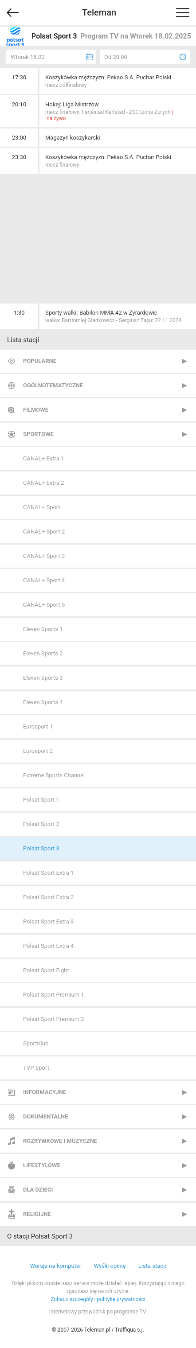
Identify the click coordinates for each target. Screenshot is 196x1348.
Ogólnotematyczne (53, 385)
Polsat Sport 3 (41, 848)
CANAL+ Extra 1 (43, 458)
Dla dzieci (38, 1189)
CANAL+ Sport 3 (44, 556)
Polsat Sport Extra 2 (48, 897)
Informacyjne (44, 1092)
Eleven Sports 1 (43, 629)
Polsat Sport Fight (46, 970)
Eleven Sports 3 (43, 677)
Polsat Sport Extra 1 (48, 872)
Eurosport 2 (38, 751)
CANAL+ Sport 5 (44, 604)
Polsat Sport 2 (41, 824)
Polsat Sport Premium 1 (53, 994)
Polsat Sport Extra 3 (48, 921)
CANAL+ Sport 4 (44, 580)
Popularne (39, 361)
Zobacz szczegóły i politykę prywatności (98, 1299)
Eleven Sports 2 (43, 653)
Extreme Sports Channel (54, 775)
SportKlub (35, 1043)
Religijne (37, 1214)
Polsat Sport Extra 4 (48, 946)
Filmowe (35, 409)
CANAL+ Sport (41, 507)
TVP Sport (36, 1067)
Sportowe (38, 434)
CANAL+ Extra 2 (43, 482)
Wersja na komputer (56, 1265)
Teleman (99, 12)
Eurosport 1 (38, 726)
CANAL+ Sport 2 (44, 531)
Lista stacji (152, 1265)
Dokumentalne (45, 1116)
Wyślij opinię (109, 1265)
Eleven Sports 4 (43, 702)
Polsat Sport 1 (41, 799)
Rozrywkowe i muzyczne (60, 1141)
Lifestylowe (41, 1165)
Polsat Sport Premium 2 (53, 1019)
